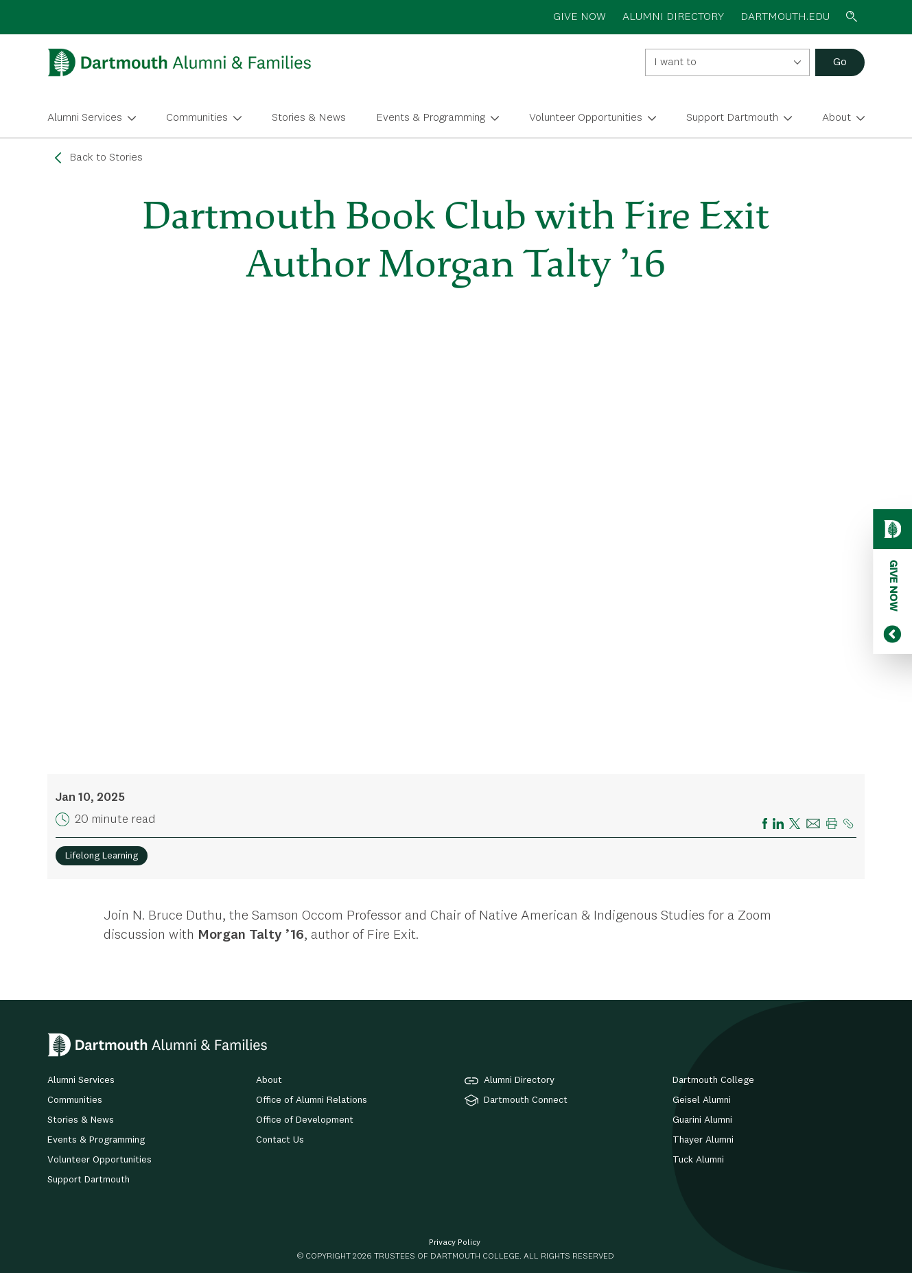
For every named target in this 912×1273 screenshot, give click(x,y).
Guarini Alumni (702, 1120)
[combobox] (727, 62)
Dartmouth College (713, 1080)
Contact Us (280, 1140)
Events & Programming (430, 118)
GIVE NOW (579, 17)
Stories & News (309, 118)
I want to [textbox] (675, 62)
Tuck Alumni (698, 1160)
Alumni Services (84, 118)
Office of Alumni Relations (311, 1100)
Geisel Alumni (702, 1100)
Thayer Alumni (703, 1140)
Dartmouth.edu (785, 17)
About (836, 118)
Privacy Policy (454, 1243)
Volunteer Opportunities (585, 118)
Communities (197, 118)
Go (840, 62)
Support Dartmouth (732, 118)
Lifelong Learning (101, 856)
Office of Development (304, 1120)
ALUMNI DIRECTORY (673, 17)
